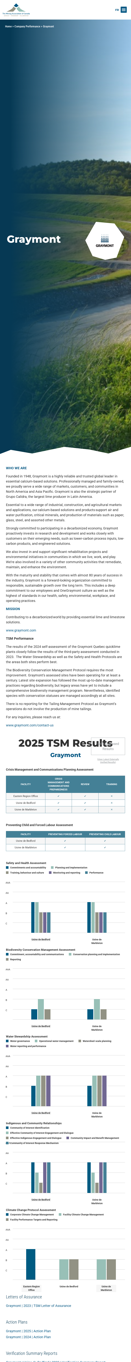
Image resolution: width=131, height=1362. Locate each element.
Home (8, 26)
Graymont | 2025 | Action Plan (28, 1331)
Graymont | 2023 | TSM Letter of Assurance (38, 1306)
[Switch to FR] (117, 10)
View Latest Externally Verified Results (108, 760)
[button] (124, 10)
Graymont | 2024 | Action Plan (28, 1337)
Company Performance (27, 26)
